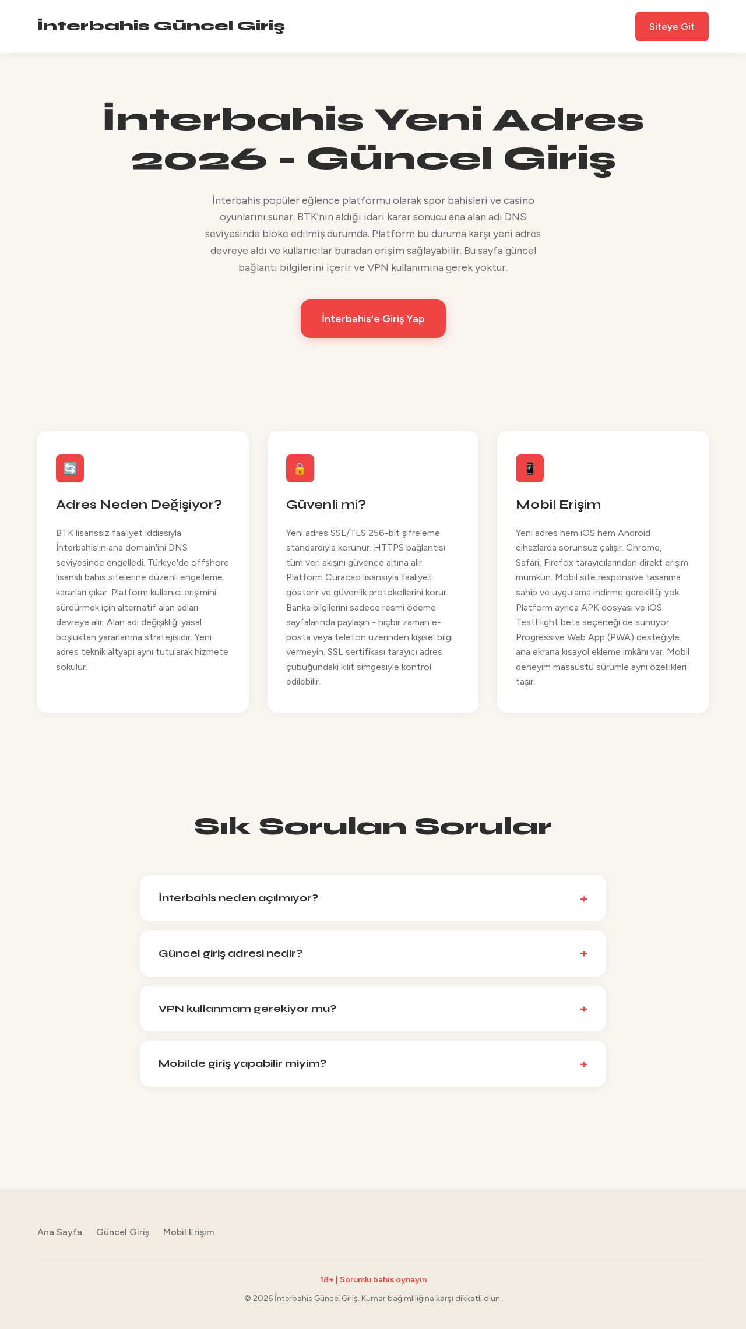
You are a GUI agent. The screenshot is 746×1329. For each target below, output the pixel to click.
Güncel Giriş (122, 1232)
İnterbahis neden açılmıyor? (238, 897)
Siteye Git (672, 26)
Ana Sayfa (59, 1232)
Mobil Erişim (188, 1232)
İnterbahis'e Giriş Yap (373, 318)
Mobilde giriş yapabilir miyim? (242, 1063)
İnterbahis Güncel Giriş (161, 25)
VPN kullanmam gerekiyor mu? (247, 1008)
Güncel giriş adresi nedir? (230, 953)
